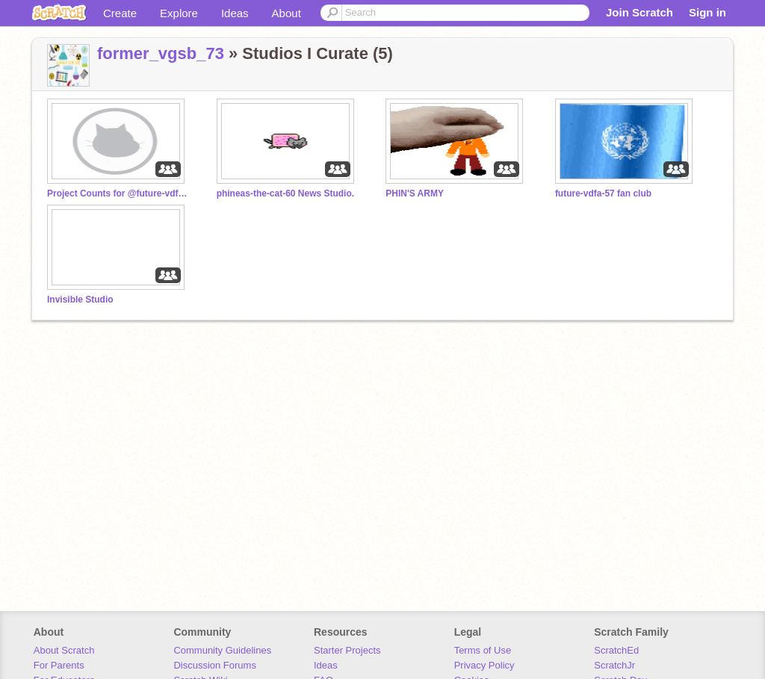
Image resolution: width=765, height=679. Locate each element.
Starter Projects (347, 650)
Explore (179, 13)
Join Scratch (639, 12)
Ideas (235, 13)
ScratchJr (614, 665)
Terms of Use (483, 650)
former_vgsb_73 (160, 53)
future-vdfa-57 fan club (603, 193)
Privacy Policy (484, 665)
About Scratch (64, 650)
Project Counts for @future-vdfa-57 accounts (118, 193)
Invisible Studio (80, 299)
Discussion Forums (214, 665)
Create (120, 13)
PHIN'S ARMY (414, 193)
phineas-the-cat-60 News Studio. (285, 193)
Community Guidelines (222, 650)
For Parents (59, 665)
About (286, 13)
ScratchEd (616, 650)
